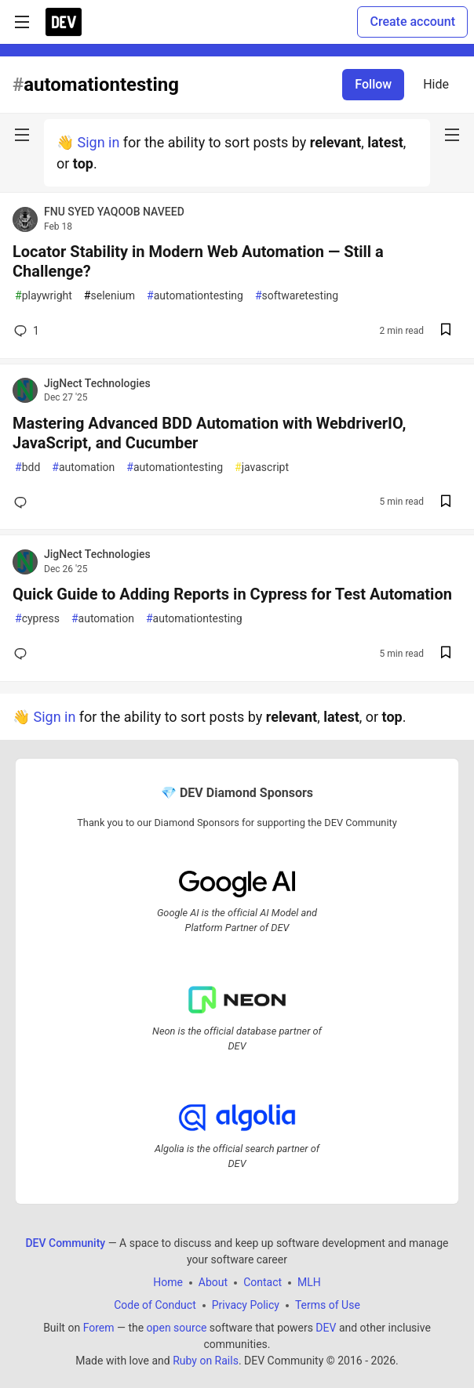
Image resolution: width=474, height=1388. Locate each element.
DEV (325, 1327)
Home (168, 1282)
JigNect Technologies (97, 383)
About (213, 1282)
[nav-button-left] (22, 134)
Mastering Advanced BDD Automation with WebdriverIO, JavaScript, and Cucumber (210, 433)
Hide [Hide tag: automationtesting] (436, 84)
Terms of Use (327, 1305)
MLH (309, 1282)
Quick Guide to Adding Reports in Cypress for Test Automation (232, 594)
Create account (412, 21)
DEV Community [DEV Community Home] (65, 1243)
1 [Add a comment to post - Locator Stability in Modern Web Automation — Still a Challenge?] (25, 330)
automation (83, 467)
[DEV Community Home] (63, 22)
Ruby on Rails (206, 1360)
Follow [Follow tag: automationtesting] (373, 84)
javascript (262, 467)
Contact (262, 1282)
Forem (99, 1327)
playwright (43, 296)
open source (177, 1327)
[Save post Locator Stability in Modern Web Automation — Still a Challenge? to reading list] (445, 331)
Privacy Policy (245, 1305)
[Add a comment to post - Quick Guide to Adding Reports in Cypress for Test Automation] (23, 653)
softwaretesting (296, 296)
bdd (27, 467)
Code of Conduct (155, 1305)
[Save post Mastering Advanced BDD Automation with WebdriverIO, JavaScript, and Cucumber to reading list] (445, 502)
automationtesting (195, 296)
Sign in (98, 142)
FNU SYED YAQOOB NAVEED (114, 211)
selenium (109, 296)
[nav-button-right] (452, 134)
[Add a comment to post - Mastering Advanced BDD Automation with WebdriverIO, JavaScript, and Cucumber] (23, 502)
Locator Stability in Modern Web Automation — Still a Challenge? (198, 261)
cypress (37, 619)
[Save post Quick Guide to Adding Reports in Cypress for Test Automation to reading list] (445, 654)
